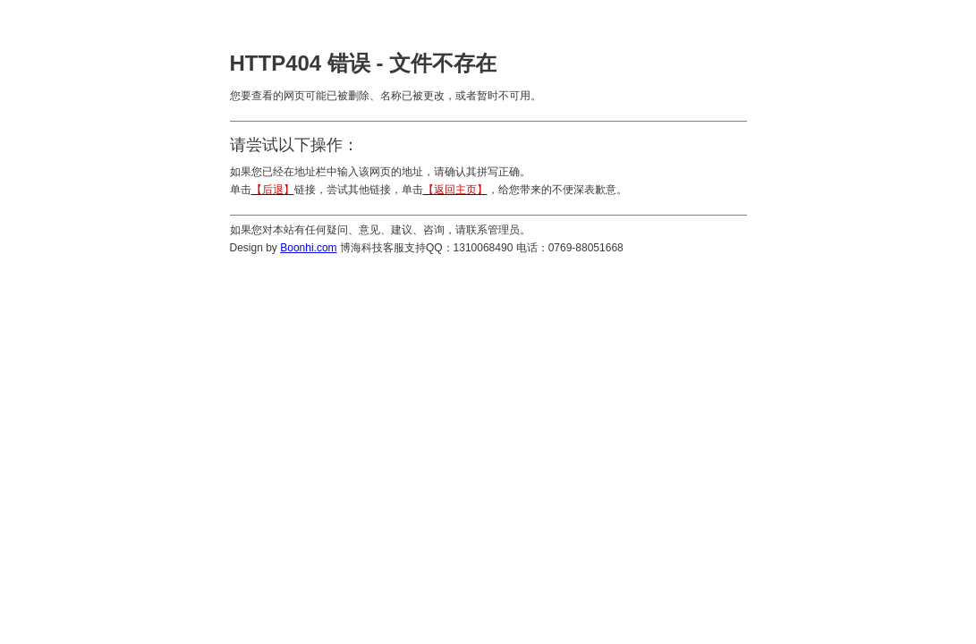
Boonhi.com (308, 248)
